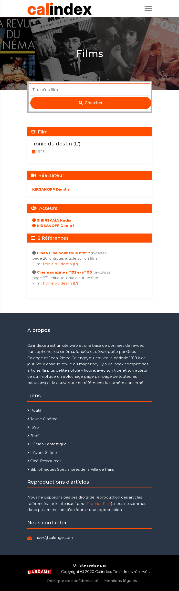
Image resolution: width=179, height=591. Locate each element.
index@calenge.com (54, 537)
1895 (33, 427)
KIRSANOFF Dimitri (50, 189)
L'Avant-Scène (42, 452)
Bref (32, 435)
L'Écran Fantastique (47, 444)
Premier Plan (99, 503)
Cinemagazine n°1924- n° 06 (64, 272)
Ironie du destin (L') (60, 264)
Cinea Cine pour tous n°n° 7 (63, 253)
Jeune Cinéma (42, 419)
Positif (34, 410)
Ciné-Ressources (44, 461)
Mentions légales (120, 580)
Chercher (91, 103)
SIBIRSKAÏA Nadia (51, 220)
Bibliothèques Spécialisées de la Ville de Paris (70, 469)
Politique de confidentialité (72, 580)
